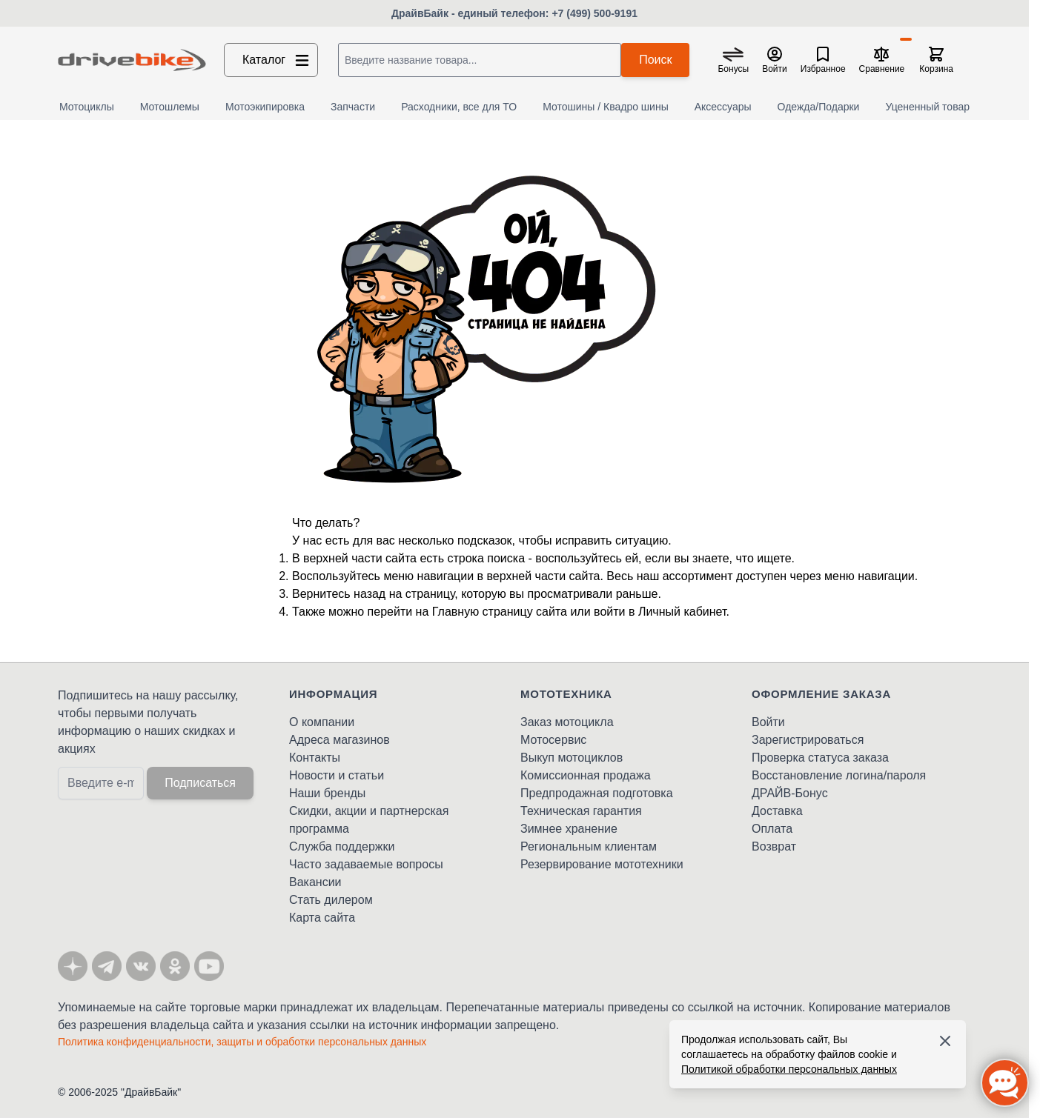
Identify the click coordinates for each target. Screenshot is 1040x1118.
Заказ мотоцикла (567, 722)
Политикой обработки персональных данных (789, 1069)
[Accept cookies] (945, 1041)
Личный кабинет (682, 611)
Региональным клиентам (588, 846)
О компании (321, 722)
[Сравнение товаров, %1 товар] (882, 60)
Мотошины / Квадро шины (606, 107)
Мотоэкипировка (265, 107)
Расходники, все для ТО (459, 107)
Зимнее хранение (568, 828)
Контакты (314, 757)
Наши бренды (327, 793)
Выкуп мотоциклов (571, 757)
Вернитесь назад (338, 594)
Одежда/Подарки (819, 107)
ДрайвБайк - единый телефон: (471, 13)
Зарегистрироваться (808, 739)
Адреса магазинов (339, 739)
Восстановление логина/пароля (839, 775)
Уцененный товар (927, 107)
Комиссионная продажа (585, 775)
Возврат (774, 846)
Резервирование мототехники (601, 864)
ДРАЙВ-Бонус (790, 793)
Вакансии (315, 882)
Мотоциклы (86, 107)
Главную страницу (482, 611)
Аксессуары (723, 107)
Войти (768, 722)
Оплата (772, 828)
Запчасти (353, 107)
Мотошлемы (169, 107)
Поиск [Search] (655, 59)
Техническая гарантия (581, 811)
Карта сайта (322, 917)
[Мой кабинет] (774, 60)
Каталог (276, 59)
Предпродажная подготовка (596, 793)
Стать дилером (331, 900)
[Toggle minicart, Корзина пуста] (936, 60)
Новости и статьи (336, 775)
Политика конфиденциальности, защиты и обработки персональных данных (242, 1042)
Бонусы (733, 69)
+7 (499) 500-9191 (594, 13)
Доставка (777, 811)
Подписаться (200, 782)
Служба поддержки (341, 846)
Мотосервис (553, 739)
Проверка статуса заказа (820, 757)
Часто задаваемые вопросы (366, 864)
